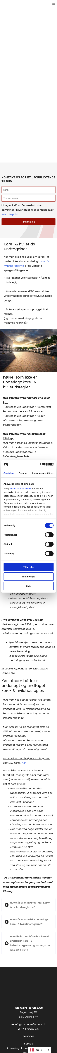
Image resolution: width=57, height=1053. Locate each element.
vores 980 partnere (20, 488)
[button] (28, 905)
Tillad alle (28, 567)
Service (28, 1043)
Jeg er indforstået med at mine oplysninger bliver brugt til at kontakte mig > (28, 210)
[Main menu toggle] (53, 3)
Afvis (28, 586)
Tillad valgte (28, 576)
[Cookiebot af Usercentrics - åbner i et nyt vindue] (41, 465)
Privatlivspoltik (10, 214)
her (24, 763)
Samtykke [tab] (8, 473)
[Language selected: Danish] (39, 1050)
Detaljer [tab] (23, 473)
